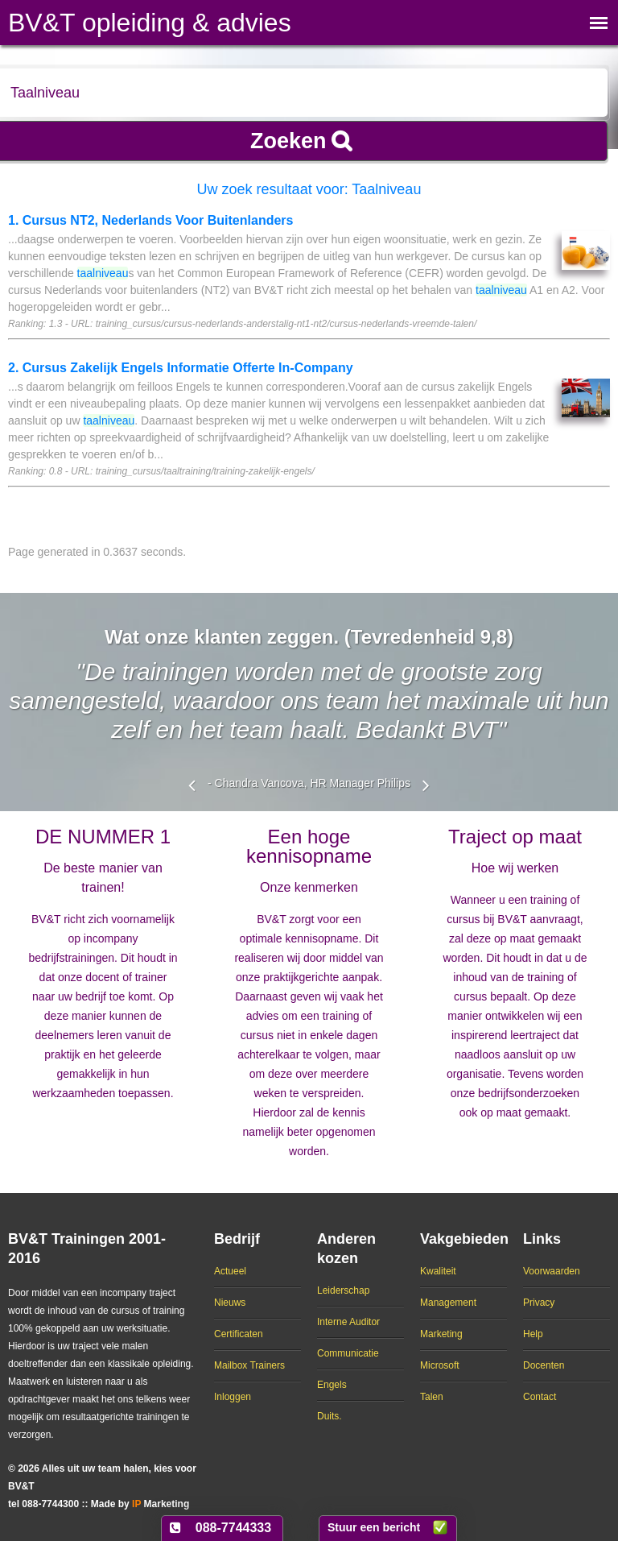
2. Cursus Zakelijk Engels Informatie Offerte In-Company (180, 368)
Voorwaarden (551, 1271)
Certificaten (238, 1334)
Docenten (543, 1365)
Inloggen (232, 1397)
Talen (431, 1397)
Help (533, 1334)
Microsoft (439, 1365)
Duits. (329, 1416)
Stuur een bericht (374, 1527)
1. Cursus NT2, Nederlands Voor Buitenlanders (150, 220)
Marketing (441, 1334)
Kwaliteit (438, 1271)
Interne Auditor (348, 1322)
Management (448, 1302)
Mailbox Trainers (249, 1365)
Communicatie (348, 1353)
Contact (539, 1397)
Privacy (538, 1302)
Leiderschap (343, 1290)
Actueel (230, 1271)
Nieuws (229, 1302)
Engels (332, 1385)
